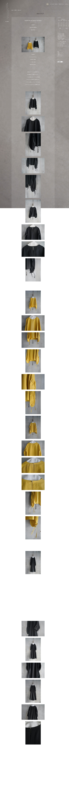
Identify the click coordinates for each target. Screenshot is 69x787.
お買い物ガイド (47, 779)
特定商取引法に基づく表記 (65, 779)
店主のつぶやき (60, 56)
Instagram (21, 785)
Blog (58, 51)
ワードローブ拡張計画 (61, 42)
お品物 (59, 53)
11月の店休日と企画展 (61, 43)
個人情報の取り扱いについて (55, 779)
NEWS (25, 785)
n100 (58, 52)
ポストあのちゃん (60, 44)
